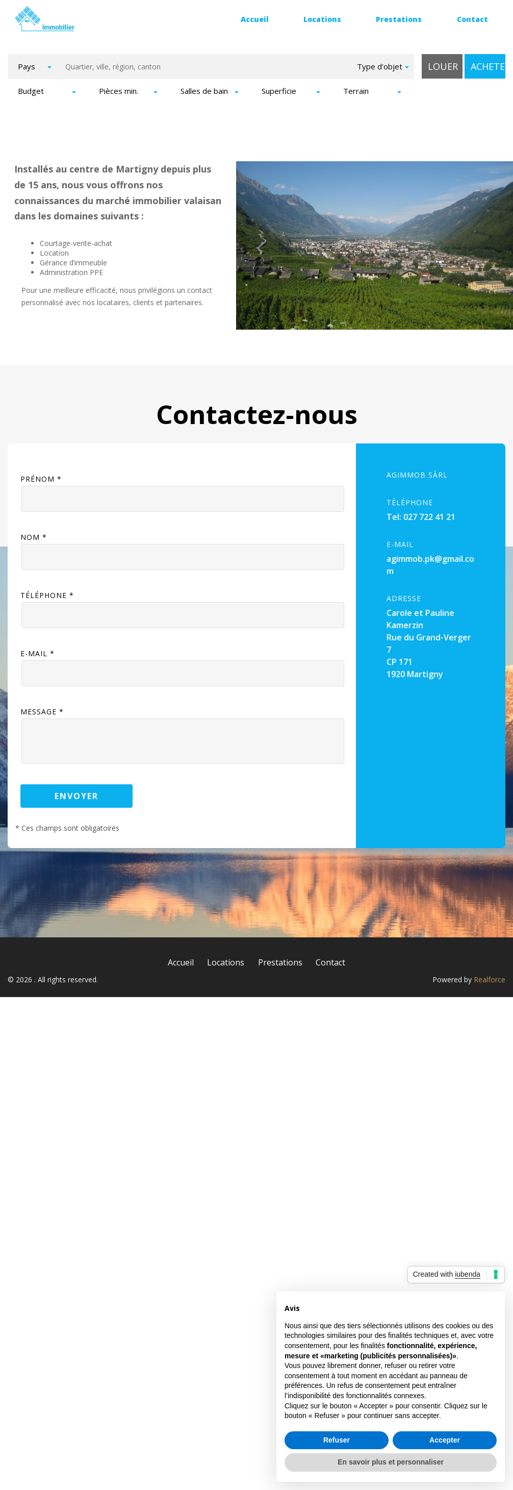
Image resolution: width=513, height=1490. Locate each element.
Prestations (399, 19)
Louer (443, 66)
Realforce (489, 975)
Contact (472, 19)
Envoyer (76, 791)
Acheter (488, 66)
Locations (322, 19)
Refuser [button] (336, 1440)
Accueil (255, 19)
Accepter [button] (444, 1440)
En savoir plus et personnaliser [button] (391, 1462)
